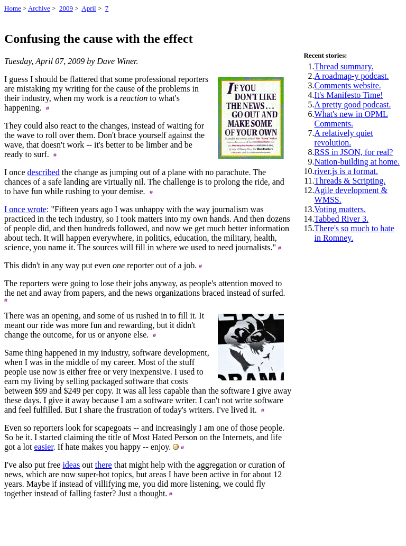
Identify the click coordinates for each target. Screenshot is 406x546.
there (103, 464)
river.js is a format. (346, 171)
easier (43, 446)
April (88, 8)
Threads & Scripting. (350, 180)
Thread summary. (344, 66)
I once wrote (25, 209)
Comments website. (348, 85)
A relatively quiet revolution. (344, 138)
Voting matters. (340, 209)
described (43, 172)
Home (12, 8)
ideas (71, 464)
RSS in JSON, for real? (354, 152)
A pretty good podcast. (353, 104)
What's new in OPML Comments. (351, 119)
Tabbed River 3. (341, 218)
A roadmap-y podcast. (352, 75)
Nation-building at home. (357, 161)
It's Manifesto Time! (349, 94)
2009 (66, 8)
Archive (39, 8)
